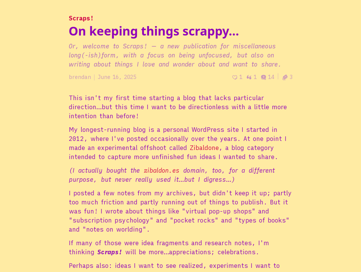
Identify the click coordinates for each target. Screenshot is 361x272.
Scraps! (81, 18)
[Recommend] (237, 77)
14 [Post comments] (267, 77)
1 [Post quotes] (251, 77)
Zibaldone (204, 147)
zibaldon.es (162, 170)
